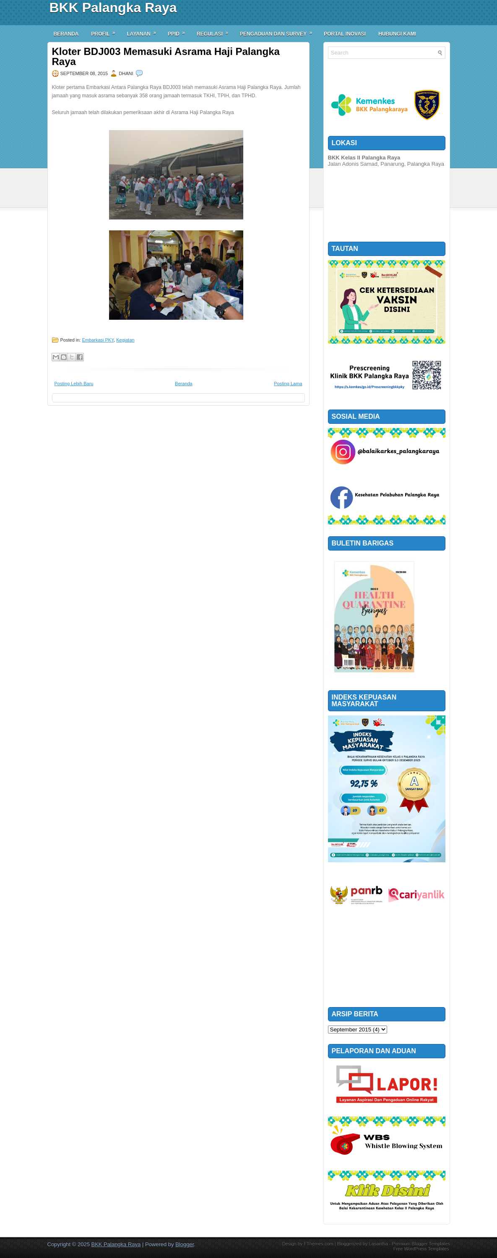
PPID (179, 31)
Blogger (184, 1244)
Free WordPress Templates (421, 1248)
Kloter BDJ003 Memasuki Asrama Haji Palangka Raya (166, 57)
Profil (106, 31)
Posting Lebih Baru (74, 383)
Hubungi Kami (397, 34)
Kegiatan (125, 339)
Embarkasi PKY (98, 339)
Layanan (144, 31)
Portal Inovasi (345, 34)
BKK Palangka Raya (113, 7)
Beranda (66, 34)
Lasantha (378, 1243)
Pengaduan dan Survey (278, 31)
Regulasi (215, 31)
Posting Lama (288, 383)
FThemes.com (318, 1243)
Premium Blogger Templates (421, 1243)
